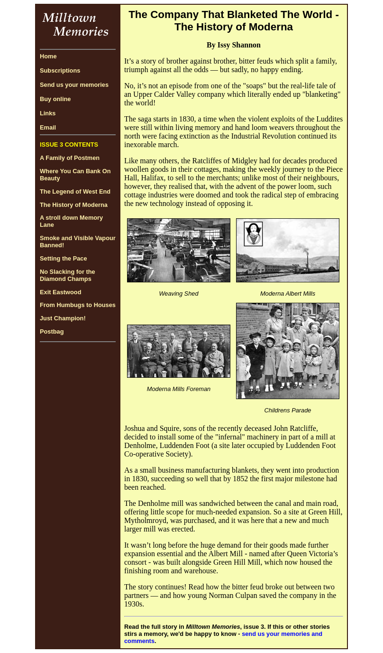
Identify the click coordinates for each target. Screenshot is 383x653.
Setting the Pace (63, 258)
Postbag (52, 331)
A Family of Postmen (70, 157)
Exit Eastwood (60, 292)
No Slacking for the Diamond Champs (67, 275)
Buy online (55, 99)
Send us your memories (74, 84)
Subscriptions (60, 70)
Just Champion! (63, 318)
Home (48, 56)
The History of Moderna (74, 204)
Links (47, 113)
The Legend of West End (75, 191)
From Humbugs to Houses (78, 304)
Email (48, 127)
